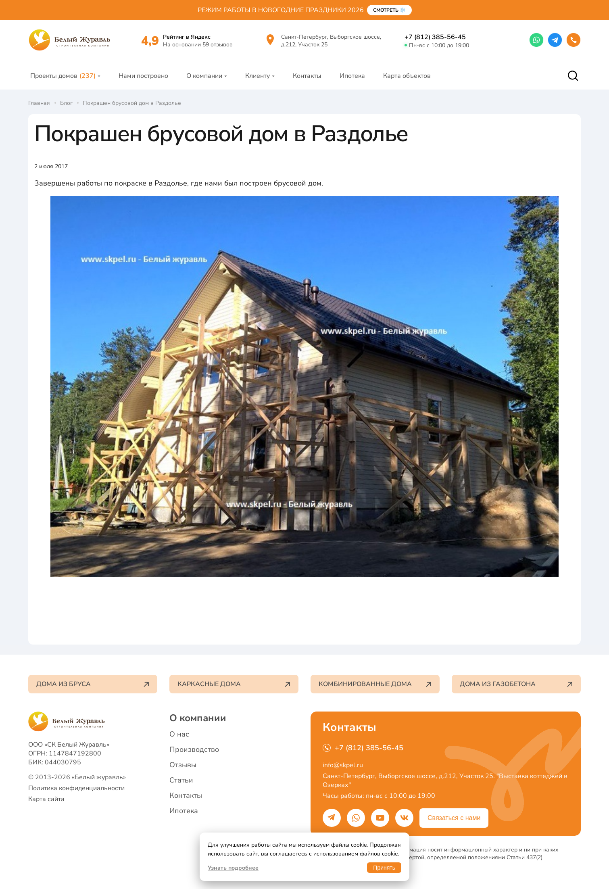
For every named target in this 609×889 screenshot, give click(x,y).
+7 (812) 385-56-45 (435, 37)
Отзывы (182, 765)
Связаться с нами (454, 817)
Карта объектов (407, 75)
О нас (179, 734)
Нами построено (143, 75)
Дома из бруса (92, 684)
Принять (384, 867)
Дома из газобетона (516, 684)
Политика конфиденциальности (76, 788)
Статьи (181, 780)
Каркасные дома (233, 684)
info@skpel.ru (343, 765)
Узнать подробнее (233, 868)
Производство (194, 749)
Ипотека (352, 75)
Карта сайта (46, 799)
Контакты (307, 75)
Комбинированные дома (375, 684)
